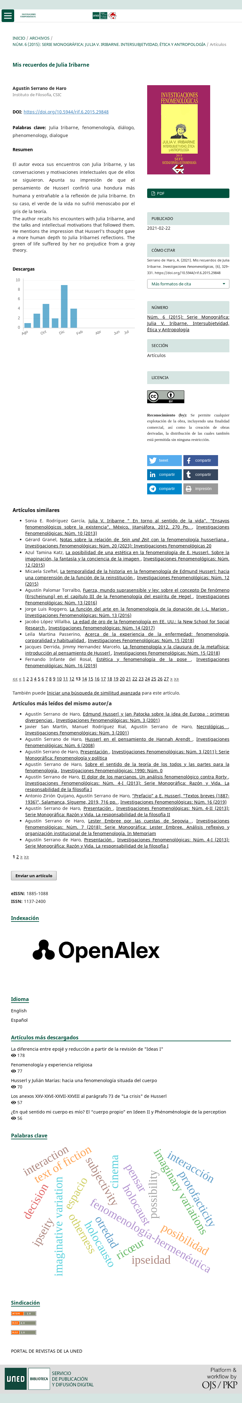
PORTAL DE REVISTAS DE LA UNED (46, 1351)
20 (122, 679)
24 (147, 679)
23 (141, 679)
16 (97, 679)
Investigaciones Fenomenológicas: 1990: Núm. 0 (112, 770)
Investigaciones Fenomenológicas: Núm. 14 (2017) (102, 628)
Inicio (19, 38)
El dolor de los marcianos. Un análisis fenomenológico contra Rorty (155, 777)
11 (65, 679)
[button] (164, 460)
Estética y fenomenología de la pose (143, 659)
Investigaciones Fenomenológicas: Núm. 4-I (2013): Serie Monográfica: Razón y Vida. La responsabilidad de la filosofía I (127, 843)
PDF (160, 193)
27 (166, 679)
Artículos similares (36, 510)
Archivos (39, 38)
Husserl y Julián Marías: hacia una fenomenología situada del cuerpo (84, 1080)
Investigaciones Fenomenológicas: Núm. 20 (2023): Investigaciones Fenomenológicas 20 (118, 546)
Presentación (94, 752)
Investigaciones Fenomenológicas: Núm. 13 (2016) (78, 615)
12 (71, 679)
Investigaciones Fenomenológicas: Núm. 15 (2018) (141, 640)
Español (19, 1020)
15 (90, 679)
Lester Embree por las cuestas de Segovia (140, 821)
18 (109, 679)
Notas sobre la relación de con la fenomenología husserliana (144, 539)
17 (103, 679)
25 (153, 679)
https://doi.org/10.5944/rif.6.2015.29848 (66, 112)
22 (134, 679)
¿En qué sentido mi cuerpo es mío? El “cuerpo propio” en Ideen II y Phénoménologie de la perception (118, 1112)
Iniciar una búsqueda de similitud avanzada (94, 693)
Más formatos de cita (171, 284)
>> (176, 679)
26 (160, 679)
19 (115, 679)
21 (128, 679)
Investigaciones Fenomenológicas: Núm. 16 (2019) (173, 802)
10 (59, 679)
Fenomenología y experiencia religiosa (51, 1065)
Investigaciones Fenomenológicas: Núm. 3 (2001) (108, 720)
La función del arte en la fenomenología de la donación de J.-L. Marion (149, 609)
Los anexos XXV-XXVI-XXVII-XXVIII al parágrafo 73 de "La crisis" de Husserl (89, 1096)
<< (15, 679)
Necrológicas (212, 726)
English (19, 1011)
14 (84, 679)
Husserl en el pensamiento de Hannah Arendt (139, 739)
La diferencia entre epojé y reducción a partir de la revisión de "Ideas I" (87, 1049)
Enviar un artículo (33, 875)
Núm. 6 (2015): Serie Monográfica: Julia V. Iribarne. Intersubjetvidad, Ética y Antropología (109, 44)
